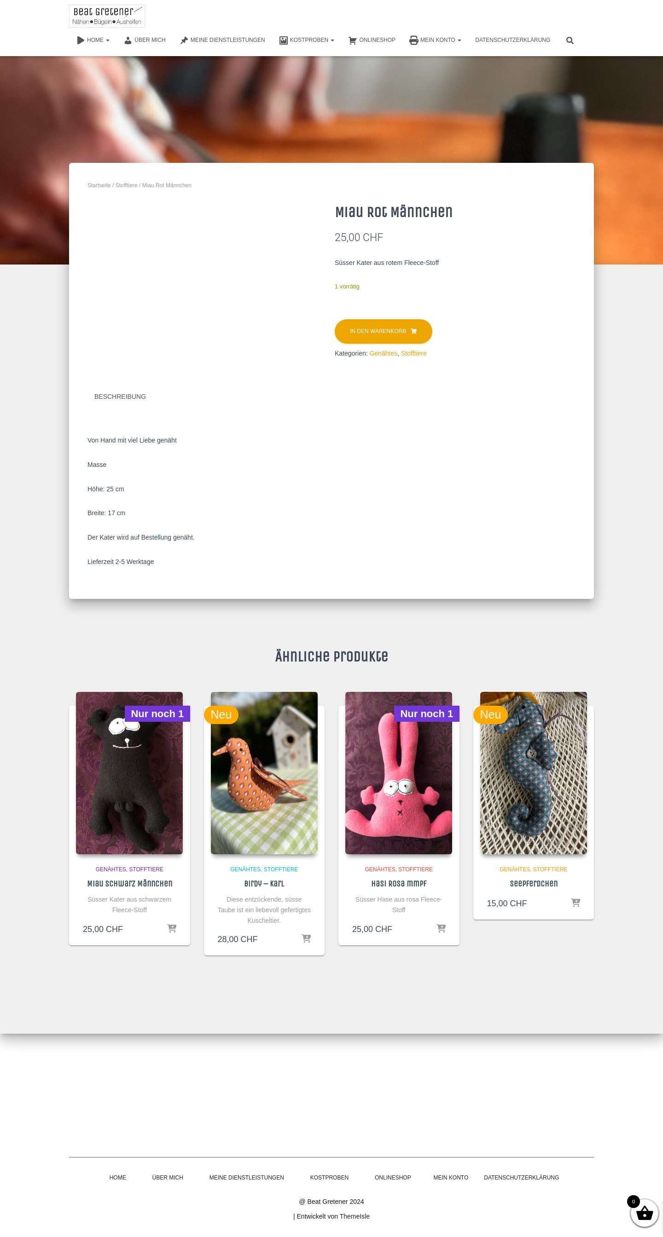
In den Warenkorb (378, 331)
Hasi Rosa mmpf (398, 1018)
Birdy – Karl (264, 1018)
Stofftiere (127, 185)
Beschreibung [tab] (120, 531)
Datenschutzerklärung (512, 40)
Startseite (99, 185)
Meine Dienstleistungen (222, 40)
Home (93, 40)
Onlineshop (371, 40)
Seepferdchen (534, 1018)
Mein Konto (435, 40)
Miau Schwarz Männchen (129, 1018)
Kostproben (307, 40)
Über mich (144, 40)
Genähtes (384, 353)
